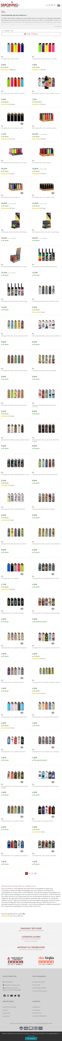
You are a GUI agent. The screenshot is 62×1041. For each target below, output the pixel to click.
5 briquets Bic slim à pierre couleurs (13, 93)
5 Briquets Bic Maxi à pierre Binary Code (45, 301)
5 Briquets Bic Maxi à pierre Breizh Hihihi (14, 336)
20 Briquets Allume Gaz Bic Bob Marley (14, 232)
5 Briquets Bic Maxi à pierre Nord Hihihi (45, 474)
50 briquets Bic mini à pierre (10, 197)
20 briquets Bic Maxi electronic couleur (14, 266)
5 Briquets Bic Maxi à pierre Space (43, 509)
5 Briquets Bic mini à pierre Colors (12, 682)
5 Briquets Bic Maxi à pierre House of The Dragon (45, 440)
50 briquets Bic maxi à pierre (41, 163)
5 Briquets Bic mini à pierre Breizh (12, 613)
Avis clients (6, 1016)
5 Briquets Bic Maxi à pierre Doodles (44, 370)
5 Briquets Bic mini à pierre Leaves (12, 821)
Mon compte (36, 985)
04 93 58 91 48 (8, 982)
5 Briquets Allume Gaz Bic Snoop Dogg (14, 301)
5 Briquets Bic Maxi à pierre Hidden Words (15, 440)
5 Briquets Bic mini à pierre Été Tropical (45, 717)
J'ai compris (31, 1038)
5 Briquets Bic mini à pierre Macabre (44, 855)
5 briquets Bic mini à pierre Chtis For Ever (46, 648)
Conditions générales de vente (43, 1023)
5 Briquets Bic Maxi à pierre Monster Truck (15, 474)
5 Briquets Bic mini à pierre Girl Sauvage (45, 751)
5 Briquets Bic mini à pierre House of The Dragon (14, 787)
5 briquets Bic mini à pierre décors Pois (14, 717)
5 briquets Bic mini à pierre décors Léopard (46, 682)
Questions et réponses (9, 1007)
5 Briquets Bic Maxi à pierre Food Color (14, 405)
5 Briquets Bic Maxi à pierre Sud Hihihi (13, 544)
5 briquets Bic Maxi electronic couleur (44, 59)
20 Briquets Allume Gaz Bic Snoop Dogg (45, 232)
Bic (12, 30)
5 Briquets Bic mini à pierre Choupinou (14, 648)
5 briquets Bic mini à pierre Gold (11, 128)
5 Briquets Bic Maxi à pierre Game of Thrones (44, 406)
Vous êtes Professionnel (39, 1016)
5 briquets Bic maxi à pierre (10, 59)
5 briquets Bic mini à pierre (10, 578)
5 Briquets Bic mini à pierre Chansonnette (46, 613)
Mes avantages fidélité (39, 988)
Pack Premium (37, 1013)
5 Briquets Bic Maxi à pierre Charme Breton (46, 336)
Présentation (36, 1007)
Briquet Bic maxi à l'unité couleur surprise (46, 93)
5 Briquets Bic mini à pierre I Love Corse (45, 786)
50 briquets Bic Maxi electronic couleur (14, 163)
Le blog (5, 1010)
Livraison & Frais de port (39, 991)
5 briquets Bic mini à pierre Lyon (42, 821)
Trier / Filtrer (31, 34)
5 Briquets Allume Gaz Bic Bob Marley (44, 266)
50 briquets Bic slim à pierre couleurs (44, 128)
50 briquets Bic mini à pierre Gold (43, 197)
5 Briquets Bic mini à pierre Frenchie (13, 751)
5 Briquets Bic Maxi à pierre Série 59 (13, 509)
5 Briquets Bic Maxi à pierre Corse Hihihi (14, 370)
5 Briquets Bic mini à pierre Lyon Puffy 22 (14, 855)
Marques (7, 30)
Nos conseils (6, 1013)
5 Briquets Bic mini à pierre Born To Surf (45, 578)
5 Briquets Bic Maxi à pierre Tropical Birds (46, 544)
